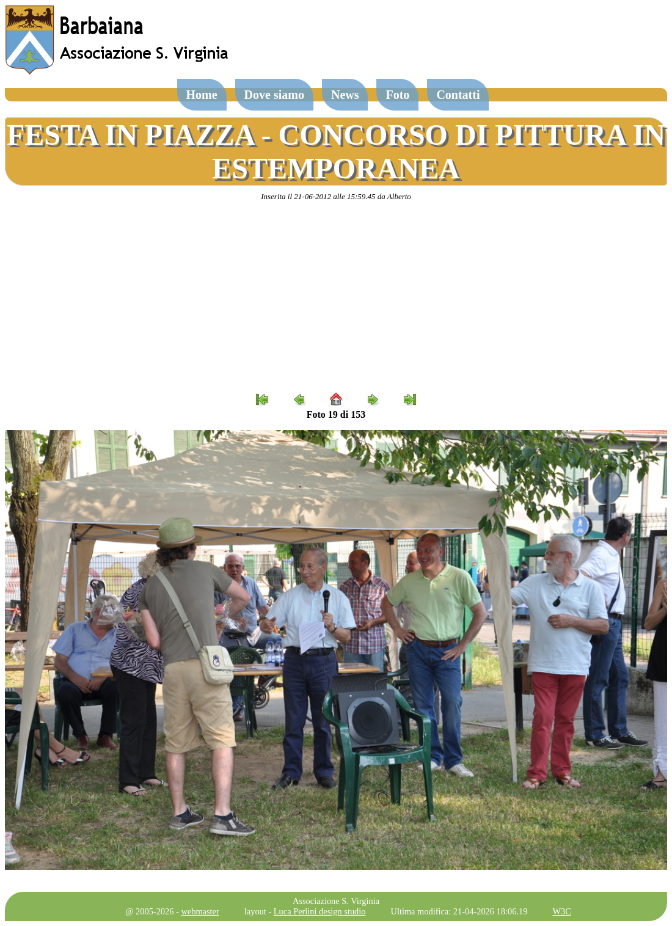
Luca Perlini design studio (320, 911)
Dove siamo (274, 94)
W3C (561, 911)
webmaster (200, 911)
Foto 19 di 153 (336, 414)
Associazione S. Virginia (336, 901)
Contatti (458, 94)
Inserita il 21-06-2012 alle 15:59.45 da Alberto (336, 196)
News (345, 94)
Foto (397, 94)
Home (201, 94)
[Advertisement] (336, 296)
